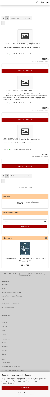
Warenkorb (5, 346)
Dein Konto (5, 350)
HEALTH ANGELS (6, 363)
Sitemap (4, 354)
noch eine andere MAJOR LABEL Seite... (13, 370)
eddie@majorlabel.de (22, 274)
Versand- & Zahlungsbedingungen (11, 292)
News (3, 319)
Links (3, 330)
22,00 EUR (25, 265)
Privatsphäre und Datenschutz (10, 304)
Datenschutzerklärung (8, 383)
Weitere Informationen (25, 393)
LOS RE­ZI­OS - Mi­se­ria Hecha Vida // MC (17, 90)
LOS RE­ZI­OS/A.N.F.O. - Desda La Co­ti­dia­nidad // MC (21, 139)
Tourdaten (4, 326)
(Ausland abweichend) (25, 54)
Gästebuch (5, 334)
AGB (3, 300)
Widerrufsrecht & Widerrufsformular (12, 296)
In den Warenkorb (25, 70)
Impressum (5, 284)
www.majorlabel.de (25, 275)
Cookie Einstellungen (8, 307)
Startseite (4, 343)
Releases (4, 322)
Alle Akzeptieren (25, 388)
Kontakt (4, 288)
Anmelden (25, 226)
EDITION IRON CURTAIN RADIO (11, 366)
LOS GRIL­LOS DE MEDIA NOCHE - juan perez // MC (21, 44)
